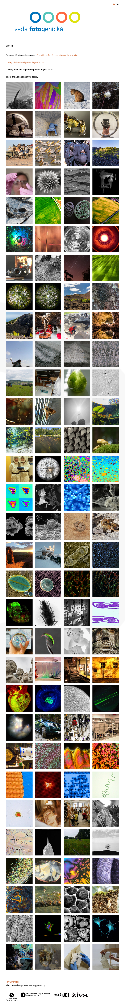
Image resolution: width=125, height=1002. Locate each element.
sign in (9, 45)
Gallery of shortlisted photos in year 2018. (25, 62)
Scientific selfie (43, 55)
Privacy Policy (12, 982)
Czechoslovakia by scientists (65, 55)
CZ (114, 4)
